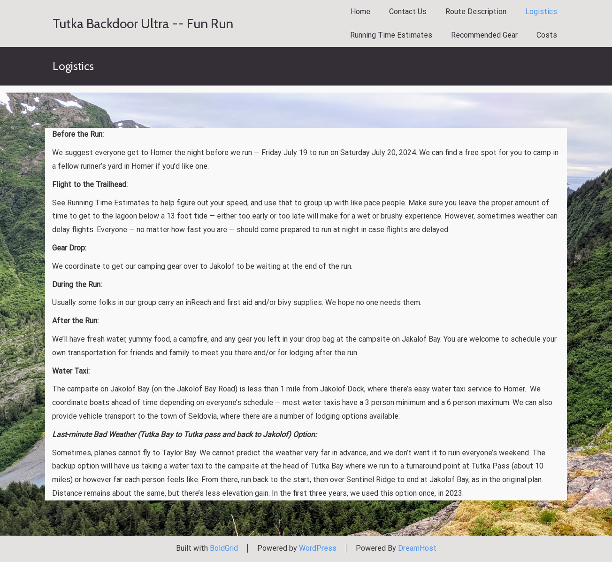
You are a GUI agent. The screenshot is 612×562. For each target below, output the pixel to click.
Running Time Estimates (391, 35)
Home (360, 11)
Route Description (475, 11)
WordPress (318, 548)
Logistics (541, 11)
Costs (546, 35)
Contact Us (408, 11)
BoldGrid (224, 548)
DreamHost (417, 548)
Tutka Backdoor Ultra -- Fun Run (143, 23)
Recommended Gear (484, 35)
